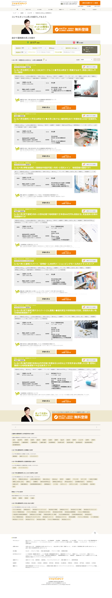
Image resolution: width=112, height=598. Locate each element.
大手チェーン (63, 484)
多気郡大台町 (61, 442)
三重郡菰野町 (25, 442)
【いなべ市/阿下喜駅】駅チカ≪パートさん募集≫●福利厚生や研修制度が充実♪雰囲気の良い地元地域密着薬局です (55, 311)
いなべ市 (29, 13)
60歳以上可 (15, 484)
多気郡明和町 (52, 442)
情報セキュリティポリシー (32, 542)
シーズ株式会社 (94, 517)
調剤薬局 (15, 456)
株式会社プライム (30, 519)
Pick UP (27, 551)
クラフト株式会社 (17, 509)
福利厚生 (43, 560)
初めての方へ (29, 540)
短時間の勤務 (64, 551)
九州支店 (94, 563)
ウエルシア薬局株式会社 (18, 512)
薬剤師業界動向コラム (63, 555)
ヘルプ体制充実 (84, 484)
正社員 (14, 467)
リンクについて (83, 542)
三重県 (21, 13)
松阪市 (32, 440)
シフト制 (56, 484)
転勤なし (29, 481)
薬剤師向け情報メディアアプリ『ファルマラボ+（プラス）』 (38, 557)
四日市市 (20, 440)
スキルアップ (29, 555)
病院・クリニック (23, 456)
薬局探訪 (72, 555)
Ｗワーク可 (83, 479)
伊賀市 (93, 440)
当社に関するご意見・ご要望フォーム (62, 546)
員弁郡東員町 (16, 442)
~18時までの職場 (93, 479)
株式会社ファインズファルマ (39, 509)
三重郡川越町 (43, 442)
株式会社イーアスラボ (18, 519)
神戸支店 (82, 563)
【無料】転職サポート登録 (90, 3)
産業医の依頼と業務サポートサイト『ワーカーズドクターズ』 (60, 566)
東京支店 (51, 563)
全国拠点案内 (65, 540)
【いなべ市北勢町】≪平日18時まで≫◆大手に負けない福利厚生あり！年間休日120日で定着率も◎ (55, 120)
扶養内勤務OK (24, 484)
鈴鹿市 (44, 440)
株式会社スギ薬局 (53, 509)
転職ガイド (75, 554)
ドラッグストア (33, 456)
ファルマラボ (82, 554)
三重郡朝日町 (34, 442)
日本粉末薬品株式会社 (77, 514)
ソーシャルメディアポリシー (46, 542)
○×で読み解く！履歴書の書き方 (33, 554)
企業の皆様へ (81, 6)
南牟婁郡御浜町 (16, 445)
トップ (14, 13)
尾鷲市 (56, 440)
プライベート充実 (55, 551)
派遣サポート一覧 (30, 560)
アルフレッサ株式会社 (83, 517)
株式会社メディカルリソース (32, 567)
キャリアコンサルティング (53, 560)
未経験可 (68, 479)
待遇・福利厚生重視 (45, 551)
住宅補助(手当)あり (79, 481)
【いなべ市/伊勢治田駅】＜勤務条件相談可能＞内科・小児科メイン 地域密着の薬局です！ (52, 167)
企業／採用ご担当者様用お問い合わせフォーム (36, 548)
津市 (14, 440)
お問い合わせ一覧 (30, 546)
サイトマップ (92, 542)
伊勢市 (26, 440)
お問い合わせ (97, 6)
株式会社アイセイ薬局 (76, 509)
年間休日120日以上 (23, 479)
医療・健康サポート (65, 560)
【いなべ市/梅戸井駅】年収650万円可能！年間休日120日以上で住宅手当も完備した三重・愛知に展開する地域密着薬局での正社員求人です (55, 364)
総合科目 (92, 484)
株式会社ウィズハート (48, 517)
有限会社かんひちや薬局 (35, 514)
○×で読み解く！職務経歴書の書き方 (50, 554)
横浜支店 (57, 563)
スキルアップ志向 (35, 551)
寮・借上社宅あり (68, 481)
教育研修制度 (75, 560)
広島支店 (88, 563)
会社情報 (58, 540)
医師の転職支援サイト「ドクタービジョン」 (35, 566)
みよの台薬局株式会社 (64, 514)
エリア (33, 42)
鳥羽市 (68, 440)
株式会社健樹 (72, 517)
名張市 (50, 440)
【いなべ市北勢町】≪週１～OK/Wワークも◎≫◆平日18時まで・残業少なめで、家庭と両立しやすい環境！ (55, 71)
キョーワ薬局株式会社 (18, 517)
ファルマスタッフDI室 (39, 555)
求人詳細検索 (51, 540)
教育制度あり (47, 484)
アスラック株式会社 (31, 512)
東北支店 (34, 563)
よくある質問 (73, 540)
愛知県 (26, 498)
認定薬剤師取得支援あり (36, 484)
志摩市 (87, 440)
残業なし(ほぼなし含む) (18, 481)
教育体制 (38, 560)
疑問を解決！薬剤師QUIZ (51, 555)
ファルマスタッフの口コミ (40, 540)
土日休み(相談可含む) (35, 479)
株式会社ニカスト (66, 519)
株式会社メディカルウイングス (33, 517)
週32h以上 (54, 479)
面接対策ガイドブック (66, 554)
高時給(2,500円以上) (57, 481)
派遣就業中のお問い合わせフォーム (44, 546)
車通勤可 (36, 481)
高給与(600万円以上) (45, 481)
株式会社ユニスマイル (61, 517)
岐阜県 (14, 498)
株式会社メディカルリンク (90, 509)
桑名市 (38, 440)
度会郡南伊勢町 (88, 442)
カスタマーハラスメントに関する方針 (63, 542)
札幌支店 (28, 563)
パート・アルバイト (23, 467)
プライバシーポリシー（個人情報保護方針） (87, 540)
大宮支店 (39, 563)
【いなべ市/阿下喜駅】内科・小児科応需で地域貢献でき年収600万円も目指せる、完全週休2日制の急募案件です (56, 215)
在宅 (14, 486)
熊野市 (74, 440)
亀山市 (62, 440)
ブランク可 (75, 479)
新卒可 (61, 479)
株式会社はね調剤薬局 (70, 512)
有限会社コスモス (64, 509)
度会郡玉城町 (70, 442)
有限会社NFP (27, 509)
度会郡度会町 (79, 442)
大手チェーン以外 (73, 484)
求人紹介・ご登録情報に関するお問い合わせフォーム (84, 546)
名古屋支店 (63, 563)
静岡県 (20, 498)
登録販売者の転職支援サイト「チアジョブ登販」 (86, 566)
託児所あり (89, 481)
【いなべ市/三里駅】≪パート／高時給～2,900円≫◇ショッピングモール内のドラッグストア (54, 263)
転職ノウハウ (90, 554)
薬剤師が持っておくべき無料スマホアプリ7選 (86, 555)
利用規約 (76, 542)
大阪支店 (76, 563)
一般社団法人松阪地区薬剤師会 (20, 514)
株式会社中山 (88, 514)
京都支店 (70, 563)
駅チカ (14, 479)
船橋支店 (45, 563)
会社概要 (89, 6)
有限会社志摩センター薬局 (50, 514)
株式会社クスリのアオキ (44, 512)
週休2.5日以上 (46, 479)
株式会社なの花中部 (57, 512)
